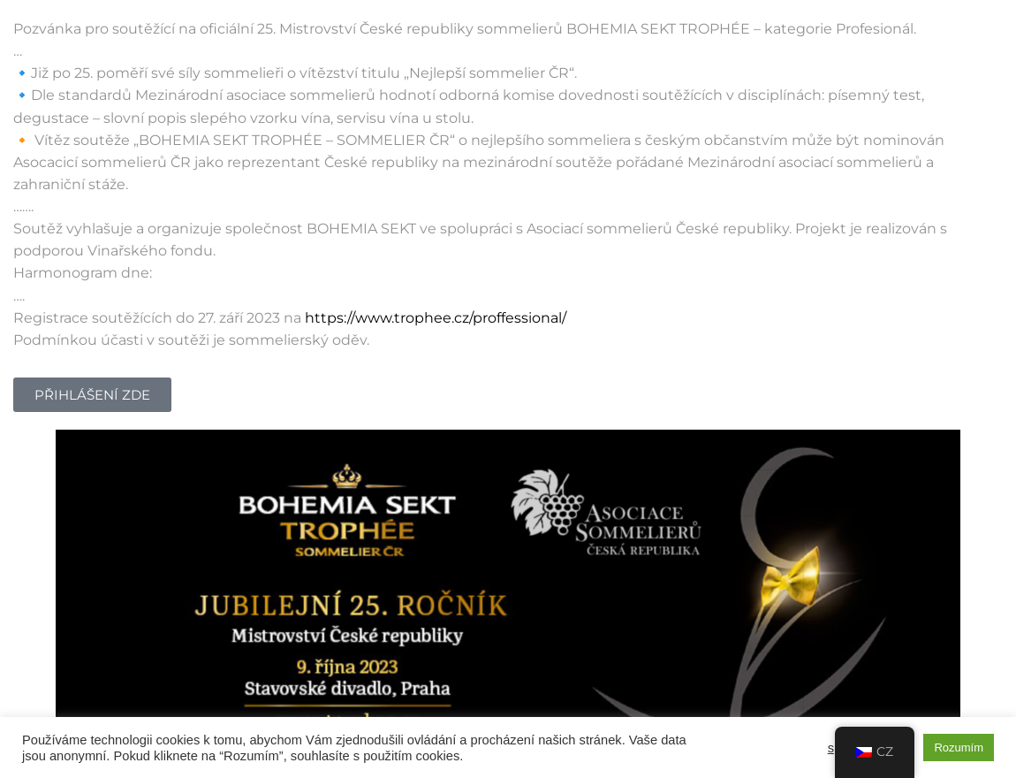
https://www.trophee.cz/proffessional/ (435, 317)
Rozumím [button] (958, 747)
